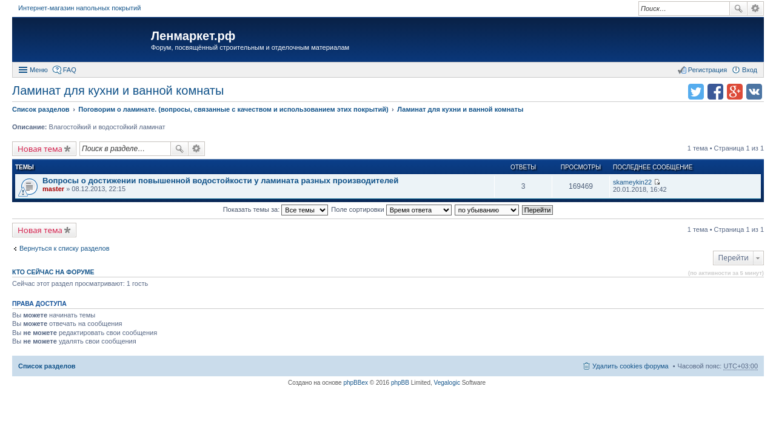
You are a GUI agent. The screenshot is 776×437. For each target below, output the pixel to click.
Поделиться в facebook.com (715, 92)
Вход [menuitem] (749, 69)
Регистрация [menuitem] (707, 69)
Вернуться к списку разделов (64, 248)
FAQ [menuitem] (69, 69)
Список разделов (47, 366)
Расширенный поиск (756, 8)
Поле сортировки (391, 209)
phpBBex (355, 382)
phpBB (400, 382)
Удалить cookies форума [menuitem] (630, 366)
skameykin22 (632, 182)
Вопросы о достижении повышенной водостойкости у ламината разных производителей (220, 180)
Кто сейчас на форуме (53, 272)
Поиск (738, 8)
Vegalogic (447, 382)
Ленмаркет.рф (193, 35)
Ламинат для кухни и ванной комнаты (118, 90)
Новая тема (40, 148)
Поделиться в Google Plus (735, 92)
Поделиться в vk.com (754, 92)
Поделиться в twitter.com (696, 92)
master (53, 188)
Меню (39, 69)
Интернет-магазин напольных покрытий (79, 8)
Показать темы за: (276, 209)
